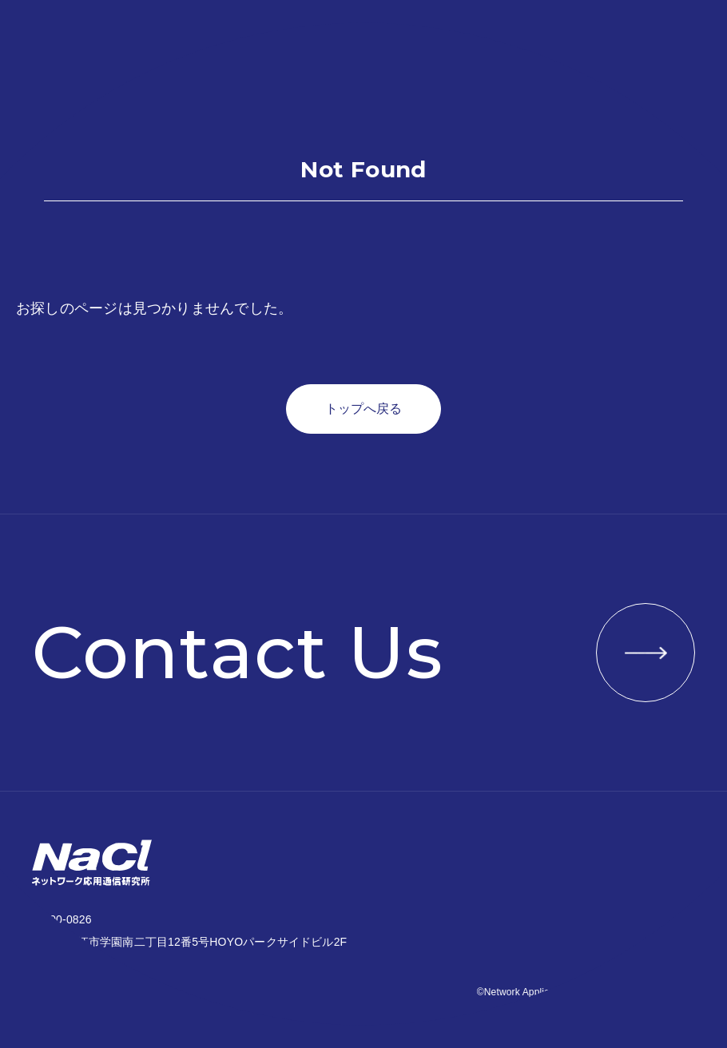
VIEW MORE (645, 652)
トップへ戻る (363, 408)
